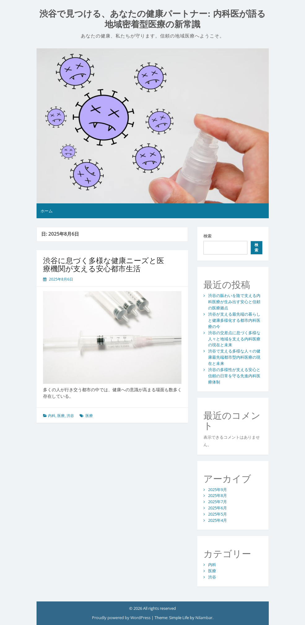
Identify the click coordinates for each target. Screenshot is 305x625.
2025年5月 (217, 514)
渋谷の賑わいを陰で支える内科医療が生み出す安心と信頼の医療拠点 (234, 302)
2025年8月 (217, 495)
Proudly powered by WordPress (121, 617)
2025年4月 (217, 520)
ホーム (47, 211)
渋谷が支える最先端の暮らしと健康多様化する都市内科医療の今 (234, 320)
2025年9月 (217, 489)
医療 (61, 415)
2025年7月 (217, 501)
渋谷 (70, 415)
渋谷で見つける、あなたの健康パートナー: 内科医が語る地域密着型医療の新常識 (152, 19)
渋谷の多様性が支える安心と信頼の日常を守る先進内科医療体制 (234, 376)
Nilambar (203, 617)
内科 (51, 415)
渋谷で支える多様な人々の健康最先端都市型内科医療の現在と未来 (234, 357)
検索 (207, 236)
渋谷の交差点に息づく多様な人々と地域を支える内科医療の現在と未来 (234, 339)
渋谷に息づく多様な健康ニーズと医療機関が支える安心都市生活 (103, 264)
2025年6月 (217, 508)
